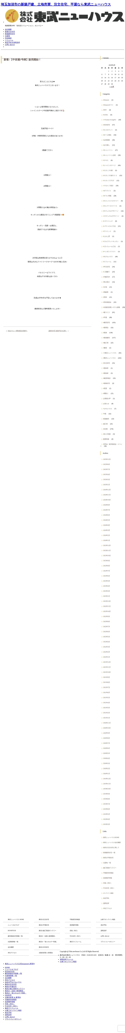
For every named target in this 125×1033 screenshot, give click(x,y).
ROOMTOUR (12, 930)
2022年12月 (107, 601)
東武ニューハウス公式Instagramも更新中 (20, 964)
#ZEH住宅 (106, 125)
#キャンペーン (108, 150)
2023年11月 (107, 550)
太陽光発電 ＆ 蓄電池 (46, 953)
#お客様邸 (106, 140)
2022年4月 (106, 642)
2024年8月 (106, 505)
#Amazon (106, 100)
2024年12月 (107, 489)
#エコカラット (108, 130)
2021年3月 (106, 707)
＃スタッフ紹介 (108, 185)
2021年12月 (107, 662)
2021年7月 (106, 687)
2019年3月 (106, 824)
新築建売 (106, 419)
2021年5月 (106, 697)
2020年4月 (106, 758)
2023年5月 (106, 581)
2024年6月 (106, 515)
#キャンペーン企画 (109, 155)
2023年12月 (107, 545)
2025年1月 (106, 484)
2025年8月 (106, 464)
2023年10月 (107, 555)
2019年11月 (107, 784)
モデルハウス (107, 408)
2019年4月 (106, 819)
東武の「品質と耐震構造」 (47, 936)
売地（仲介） (107, 883)
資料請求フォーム (66, 959)
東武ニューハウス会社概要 (112, 842)
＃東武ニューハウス (109, 353)
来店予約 (106, 898)
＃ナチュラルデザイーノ (111, 216)
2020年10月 (107, 728)
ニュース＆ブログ (11, 969)
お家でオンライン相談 (108, 919)
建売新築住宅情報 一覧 (15, 936)
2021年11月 (107, 667)
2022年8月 (106, 621)
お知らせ (106, 403)
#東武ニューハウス (109, 358)
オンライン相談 (108, 893)
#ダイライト (107, 190)
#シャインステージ (109, 165)
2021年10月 (107, 672)
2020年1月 (106, 773)
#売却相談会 (107, 302)
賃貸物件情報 (107, 878)
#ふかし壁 (106, 236)
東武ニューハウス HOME (16, 919)
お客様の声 (107, 398)
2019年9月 (106, 794)
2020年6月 (106, 748)
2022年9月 (106, 616)
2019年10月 (107, 789)
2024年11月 (107, 495)
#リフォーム (107, 261)
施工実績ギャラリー (109, 868)
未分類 (105, 429)
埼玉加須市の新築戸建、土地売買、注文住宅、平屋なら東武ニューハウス (56, 4)
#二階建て (106, 272)
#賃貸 (105, 388)
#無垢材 (105, 373)
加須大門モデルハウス (13, 982)
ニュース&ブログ (13, 925)
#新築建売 (106, 338)
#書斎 (105, 348)
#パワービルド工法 (109, 226)
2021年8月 (106, 682)
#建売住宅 (106, 322)
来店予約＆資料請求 (12, 42)
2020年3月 (106, 763)
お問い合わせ (10, 45)
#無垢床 (105, 368)
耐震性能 (106, 439)
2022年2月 (106, 652)
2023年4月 (106, 586)
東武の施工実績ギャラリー (47, 930)
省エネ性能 (107, 434)
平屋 (104, 414)
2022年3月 (106, 647)
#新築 (105, 332)
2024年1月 (106, 540)
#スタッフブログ (108, 180)
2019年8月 (106, 799)
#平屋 (105, 317)
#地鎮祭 (105, 292)
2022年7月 (106, 626)
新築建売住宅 (10, 34)
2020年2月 (106, 768)
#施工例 (105, 343)
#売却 (105, 297)
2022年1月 (106, 657)
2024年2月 (106, 535)
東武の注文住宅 (44, 919)
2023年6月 (106, 576)
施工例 (105, 424)
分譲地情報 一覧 (13, 941)
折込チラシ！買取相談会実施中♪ (17, 331)
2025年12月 (107, 459)
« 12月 (111, 87)
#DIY (105, 110)
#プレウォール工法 (109, 246)
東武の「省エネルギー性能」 (48, 941)
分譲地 (7, 36)
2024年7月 (106, 510)
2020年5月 (106, 753)
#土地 (105, 287)
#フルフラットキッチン (110, 241)
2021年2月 (106, 713)
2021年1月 (106, 718)
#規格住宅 (106, 383)
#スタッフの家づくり (110, 175)
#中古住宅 (106, 267)
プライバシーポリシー (108, 941)
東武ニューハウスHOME (111, 837)
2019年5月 (106, 814)
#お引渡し (106, 145)
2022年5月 (106, 636)
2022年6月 (106, 631)
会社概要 (8, 29)
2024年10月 (107, 500)
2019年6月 (106, 809)
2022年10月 (107, 611)
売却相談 (8, 38)
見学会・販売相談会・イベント (111, 445)
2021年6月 (106, 692)
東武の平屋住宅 (108, 857)
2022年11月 (107, 606)
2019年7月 (106, 804)
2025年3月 (106, 479)
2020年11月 (107, 723)
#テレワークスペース (110, 206)
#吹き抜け (106, 282)
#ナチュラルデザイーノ (110, 211)
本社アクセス (107, 908)
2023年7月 (106, 571)
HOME (7, 967)
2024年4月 (106, 525)
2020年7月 (106, 743)
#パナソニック (108, 221)
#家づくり (106, 312)
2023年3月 (106, 591)
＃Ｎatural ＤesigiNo (109, 120)
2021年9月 (106, 677)
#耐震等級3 (107, 378)
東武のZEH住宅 (44, 947)
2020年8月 (106, 738)
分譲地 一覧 (107, 863)
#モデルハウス (108, 256)
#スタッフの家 (108, 170)
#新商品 (105, 327)
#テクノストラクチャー (110, 201)
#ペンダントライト (109, 251)
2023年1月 (106, 596)
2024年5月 (106, 520)
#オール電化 (107, 135)
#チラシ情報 (107, 196)
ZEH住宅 (8, 995)
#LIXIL (105, 115)
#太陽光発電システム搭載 (111, 307)
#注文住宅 (106, 363)
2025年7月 (106, 469)
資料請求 (106, 903)
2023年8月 (106, 566)
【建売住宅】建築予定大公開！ (57, 331)
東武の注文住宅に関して (111, 847)
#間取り (105, 393)
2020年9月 (106, 733)
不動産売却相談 (108, 873)
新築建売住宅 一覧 (109, 852)
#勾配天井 (106, 277)
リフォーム (9, 40)
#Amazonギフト (108, 105)
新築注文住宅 (10, 31)
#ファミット (107, 231)
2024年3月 (106, 530)
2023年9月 (106, 560)
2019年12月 (107, 778)
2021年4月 (106, 702)
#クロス (105, 160)
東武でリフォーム (75, 941)
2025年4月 (106, 474)
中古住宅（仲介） (109, 888)
